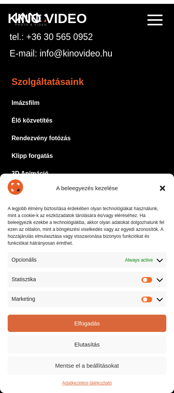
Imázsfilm (26, 102)
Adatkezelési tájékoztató (87, 383)
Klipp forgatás (32, 156)
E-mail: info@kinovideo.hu (61, 53)
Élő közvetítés (32, 120)
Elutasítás (87, 344)
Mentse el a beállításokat (87, 365)
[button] (162, 188)
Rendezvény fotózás (41, 138)
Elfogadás (87, 323)
